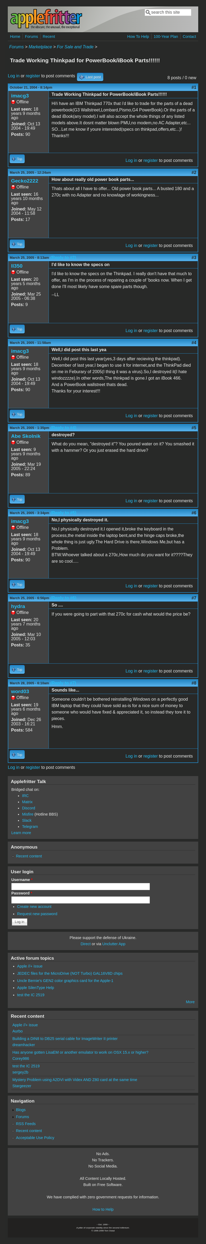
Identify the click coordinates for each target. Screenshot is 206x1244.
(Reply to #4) (63, 427)
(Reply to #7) (63, 683)
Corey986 (20, 1058)
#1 (194, 87)
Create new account (34, 906)
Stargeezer (21, 1086)
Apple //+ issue (30, 966)
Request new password (37, 914)
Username (21, 880)
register (33, 76)
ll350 (17, 266)
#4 (194, 342)
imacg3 (20, 96)
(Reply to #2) (63, 257)
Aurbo (17, 1031)
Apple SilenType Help (35, 987)
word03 (20, 691)
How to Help (103, 1209)
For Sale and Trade (75, 47)
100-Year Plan (166, 36)
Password (21, 893)
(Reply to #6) (63, 598)
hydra (18, 606)
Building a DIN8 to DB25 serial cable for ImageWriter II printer (64, 1038)
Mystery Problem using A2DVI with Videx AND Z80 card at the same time (74, 1080)
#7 (194, 598)
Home (15, 36)
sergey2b (20, 1072)
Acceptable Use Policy (35, 1138)
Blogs (20, 1110)
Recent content (29, 856)
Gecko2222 (24, 181)
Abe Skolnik (26, 436)
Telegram (30, 826)
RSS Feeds (26, 1124)
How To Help (138, 36)
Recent (49, 36)
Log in (14, 76)
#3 (194, 257)
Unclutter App (113, 944)
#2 (194, 172)
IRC (25, 796)
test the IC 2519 (31, 995)
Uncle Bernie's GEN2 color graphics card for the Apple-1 (65, 981)
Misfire (27, 814)
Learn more (21, 833)
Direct (85, 944)
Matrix (27, 802)
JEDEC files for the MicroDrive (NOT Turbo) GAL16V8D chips (70, 973)
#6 (194, 513)
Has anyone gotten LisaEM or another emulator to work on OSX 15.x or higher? (80, 1052)
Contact (189, 36)
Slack (26, 820)
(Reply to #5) (63, 513)
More (190, 1002)
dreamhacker (23, 1045)
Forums (31, 36)
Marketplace (40, 47)
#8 (194, 683)
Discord (28, 808)
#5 (194, 427)
